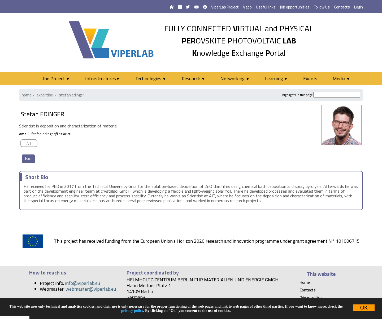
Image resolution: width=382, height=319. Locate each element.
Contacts (342, 7)
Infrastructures (102, 78)
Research (193, 78)
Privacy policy (311, 298)
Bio (28, 158)
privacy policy (132, 311)
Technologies (150, 78)
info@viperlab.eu (82, 283)
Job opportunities (295, 7)
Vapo (247, 7)
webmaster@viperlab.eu (91, 289)
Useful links (266, 7)
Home (27, 95)
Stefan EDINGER (71, 95)
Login (358, 7)
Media (341, 78)
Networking (234, 78)
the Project (56, 78)
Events (310, 78)
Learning (276, 78)
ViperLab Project (225, 7)
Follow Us (322, 7)
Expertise (45, 95)
